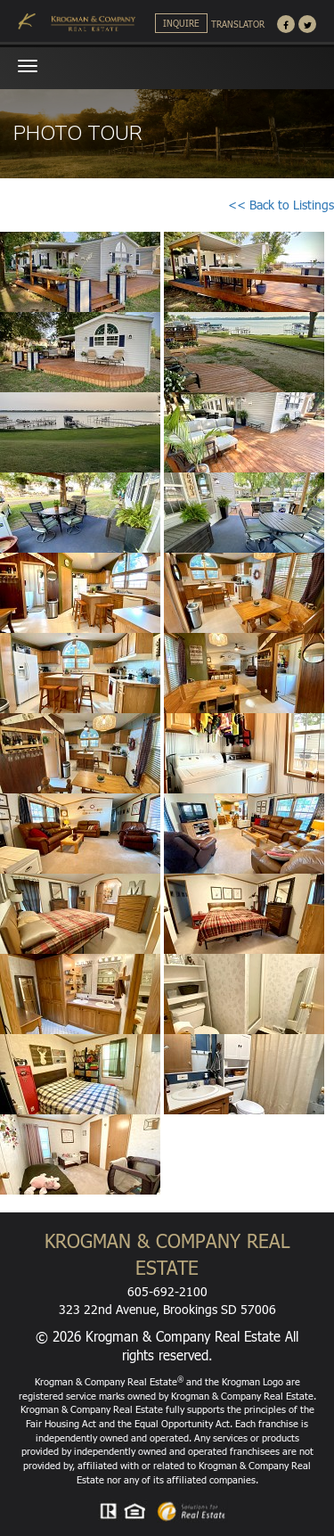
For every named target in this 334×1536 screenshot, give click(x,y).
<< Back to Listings (281, 204)
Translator (238, 24)
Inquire (181, 23)
